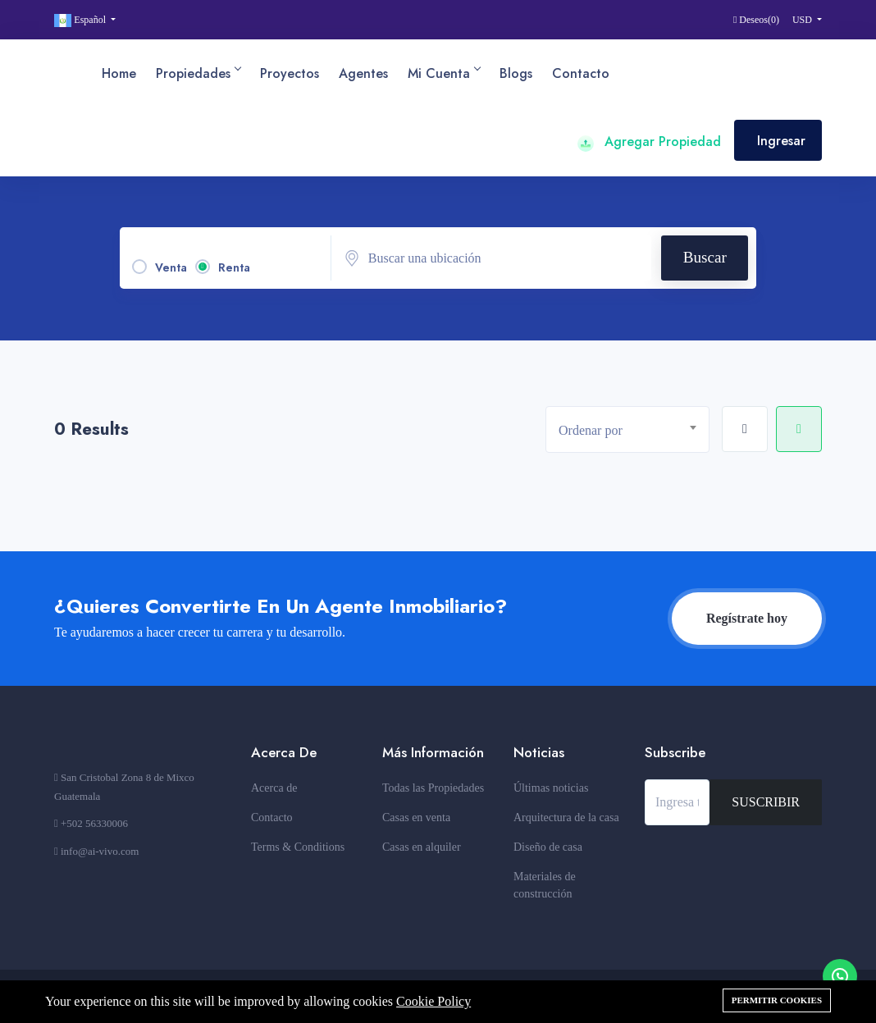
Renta (234, 267)
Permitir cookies (777, 1000)
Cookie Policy (433, 1001)
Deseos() (756, 19)
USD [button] (803, 19)
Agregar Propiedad (649, 141)
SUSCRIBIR (766, 802)
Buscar (705, 257)
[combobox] (627, 429)
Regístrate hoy (746, 618)
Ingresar (781, 140)
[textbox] (634, 430)
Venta (171, 267)
